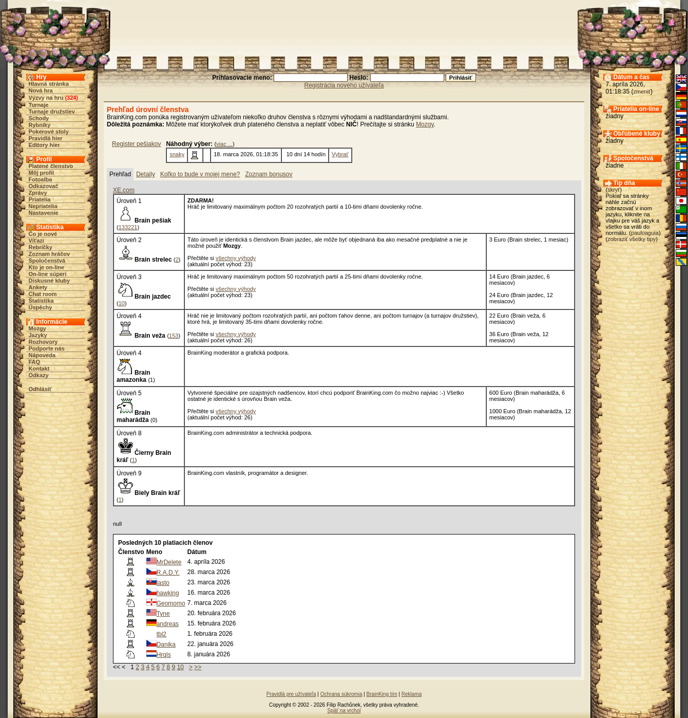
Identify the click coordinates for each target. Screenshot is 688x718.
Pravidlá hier (46, 138)
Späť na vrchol (344, 710)
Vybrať (340, 154)
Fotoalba (40, 179)
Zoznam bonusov (268, 174)
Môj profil (41, 173)
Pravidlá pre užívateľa (291, 694)
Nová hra (41, 90)
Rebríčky (40, 247)
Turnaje (39, 105)
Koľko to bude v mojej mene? (200, 174)
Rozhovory (43, 342)
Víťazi (36, 240)
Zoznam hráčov (49, 254)
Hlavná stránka (49, 84)
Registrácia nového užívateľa (344, 85)
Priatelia (40, 199)
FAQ (35, 362)
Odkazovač (44, 186)
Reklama (412, 694)
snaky (176, 154)
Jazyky (38, 335)
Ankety (38, 287)
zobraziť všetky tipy (631, 239)
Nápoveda (42, 355)
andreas (168, 624)
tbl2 (161, 634)
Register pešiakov (136, 144)
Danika (166, 644)
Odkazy (39, 375)
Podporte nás (47, 348)
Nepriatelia (43, 206)
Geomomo (171, 603)
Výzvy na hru (46, 98)
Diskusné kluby (49, 281)
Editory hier (44, 145)
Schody (39, 118)
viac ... (224, 144)
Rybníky (40, 125)
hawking (168, 593)
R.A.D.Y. (168, 572)
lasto (163, 582)
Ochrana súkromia (341, 694)
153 (173, 336)
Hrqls (164, 654)
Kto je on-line (47, 267)
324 (71, 98)
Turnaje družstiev (52, 111)
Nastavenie (44, 213)
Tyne (163, 613)
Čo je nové (43, 234)
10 (122, 303)
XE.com (124, 190)
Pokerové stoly (49, 131)
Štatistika (41, 301)
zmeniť (642, 91)
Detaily (145, 174)
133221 (128, 227)
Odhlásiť (40, 389)
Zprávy (38, 193)
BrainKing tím (382, 694)
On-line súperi (48, 274)
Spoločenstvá (47, 260)
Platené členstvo (51, 166)
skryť (613, 190)
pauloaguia (645, 233)
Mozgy (37, 328)
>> (197, 667)
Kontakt (39, 368)
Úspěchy (40, 307)
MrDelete (169, 562)
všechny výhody (236, 258)
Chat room (43, 294)
